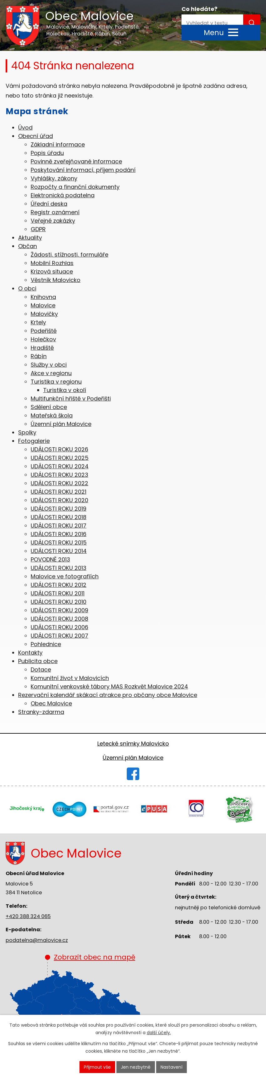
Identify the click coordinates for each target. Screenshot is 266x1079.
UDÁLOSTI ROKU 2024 (60, 466)
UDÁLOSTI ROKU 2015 (59, 542)
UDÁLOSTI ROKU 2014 (59, 551)
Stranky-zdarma (41, 712)
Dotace (41, 669)
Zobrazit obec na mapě (89, 993)
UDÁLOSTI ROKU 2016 (58, 534)
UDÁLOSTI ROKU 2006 (59, 627)
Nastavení (171, 1067)
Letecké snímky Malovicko (133, 743)
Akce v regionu (51, 373)
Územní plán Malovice (61, 424)
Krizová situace (52, 271)
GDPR (38, 229)
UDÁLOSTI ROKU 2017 (58, 525)
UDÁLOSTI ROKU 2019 (58, 509)
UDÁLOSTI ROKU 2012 (58, 585)
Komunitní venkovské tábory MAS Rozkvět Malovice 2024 (109, 686)
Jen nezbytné (136, 1067)
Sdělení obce (49, 407)
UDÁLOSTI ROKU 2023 (59, 475)
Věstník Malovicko (55, 280)
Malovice (43, 305)
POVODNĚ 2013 (50, 559)
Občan (27, 246)
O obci (27, 288)
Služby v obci (49, 365)
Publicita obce (38, 661)
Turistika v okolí (64, 390)
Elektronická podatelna (63, 195)
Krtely (38, 322)
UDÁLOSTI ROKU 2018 (58, 517)
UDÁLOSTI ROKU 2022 (59, 483)
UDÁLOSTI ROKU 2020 (59, 500)
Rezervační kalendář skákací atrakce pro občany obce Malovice (107, 695)
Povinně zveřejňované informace (76, 161)
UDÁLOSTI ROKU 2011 (57, 593)
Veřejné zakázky (53, 221)
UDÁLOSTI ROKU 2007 (59, 636)
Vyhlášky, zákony (54, 178)
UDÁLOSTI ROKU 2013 (58, 568)
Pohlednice (46, 644)
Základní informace (58, 144)
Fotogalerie (34, 441)
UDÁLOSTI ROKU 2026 (59, 449)
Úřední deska (49, 204)
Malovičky (44, 314)
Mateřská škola (52, 415)
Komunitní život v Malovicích (70, 678)
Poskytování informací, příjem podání (83, 170)
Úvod (25, 127)
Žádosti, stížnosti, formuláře (69, 254)
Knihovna (43, 297)
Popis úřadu (47, 153)
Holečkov (43, 339)
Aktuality (30, 238)
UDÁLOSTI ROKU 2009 (59, 610)
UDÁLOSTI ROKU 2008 (59, 619)
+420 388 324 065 (28, 916)
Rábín (39, 356)
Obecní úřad (35, 136)
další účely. (159, 1033)
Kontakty (30, 652)
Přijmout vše (97, 1067)
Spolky (27, 432)
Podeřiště (44, 331)
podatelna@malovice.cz (37, 940)
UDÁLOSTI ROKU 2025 (60, 458)
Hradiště (42, 348)
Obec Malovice (51, 703)
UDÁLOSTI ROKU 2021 (58, 492)
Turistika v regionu (56, 381)
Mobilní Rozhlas (52, 263)
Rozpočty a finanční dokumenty (75, 187)
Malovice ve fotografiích (65, 576)
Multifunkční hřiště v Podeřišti (71, 398)
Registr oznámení (55, 212)
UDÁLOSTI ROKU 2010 (58, 602)
